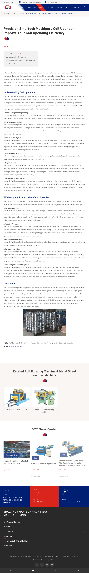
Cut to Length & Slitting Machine (16, 541)
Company (59, 7)
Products (22, 7)
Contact (77, 7)
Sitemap (36, 560)
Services (68, 7)
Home (8, 13)
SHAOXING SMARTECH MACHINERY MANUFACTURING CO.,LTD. (41, 556)
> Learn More (8, 475)
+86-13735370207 (52, 2)
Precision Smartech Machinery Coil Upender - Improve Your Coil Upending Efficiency (45, 13)
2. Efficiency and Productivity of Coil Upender (20, 60)
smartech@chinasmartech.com (31, 2)
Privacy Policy (49, 560)
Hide (20, 54)
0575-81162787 (10, 2)
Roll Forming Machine (12, 522)
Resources (49, 7)
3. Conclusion (10, 63)
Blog (40, 7)
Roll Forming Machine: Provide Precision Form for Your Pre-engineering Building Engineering (41, 341)
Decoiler (7, 527)
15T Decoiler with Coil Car (17, 408)
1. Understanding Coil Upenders (16, 57)
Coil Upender (8, 531)
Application (32, 7)
